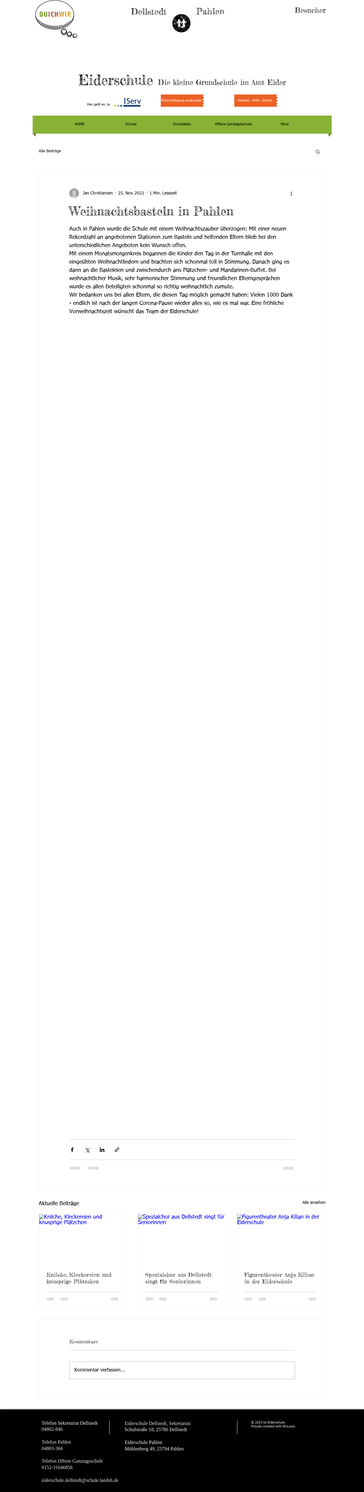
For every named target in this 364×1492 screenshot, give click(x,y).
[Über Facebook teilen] (72, 1150)
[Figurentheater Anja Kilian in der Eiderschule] (281, 1239)
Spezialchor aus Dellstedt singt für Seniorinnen (178, 1278)
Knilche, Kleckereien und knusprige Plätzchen (78, 1278)
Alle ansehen (314, 1203)
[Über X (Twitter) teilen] (87, 1150)
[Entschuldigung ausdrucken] (182, 100)
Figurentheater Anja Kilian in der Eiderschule (279, 1278)
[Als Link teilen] (117, 1150)
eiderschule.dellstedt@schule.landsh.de (80, 1480)
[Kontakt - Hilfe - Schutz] (255, 100)
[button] (318, 151)
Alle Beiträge (50, 151)
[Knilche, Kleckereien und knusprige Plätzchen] (83, 1239)
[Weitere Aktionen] (291, 193)
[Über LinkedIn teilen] (102, 1150)
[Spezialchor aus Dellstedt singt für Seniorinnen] (182, 1239)
